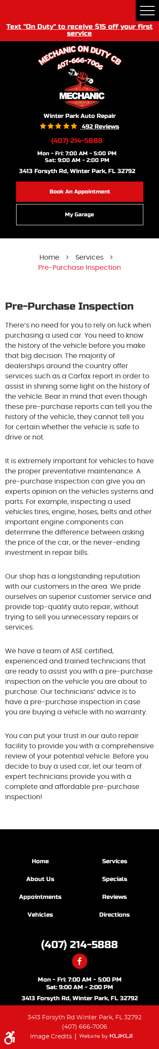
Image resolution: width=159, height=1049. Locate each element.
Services (89, 257)
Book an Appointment (80, 191)
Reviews (114, 897)
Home (49, 257)
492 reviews (99, 126)
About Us (40, 879)
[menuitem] (42, 861)
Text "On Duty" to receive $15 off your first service (79, 29)
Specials (114, 879)
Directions (114, 914)
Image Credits (52, 1036)
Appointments (40, 897)
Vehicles (40, 914)
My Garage (79, 214)
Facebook (79, 961)
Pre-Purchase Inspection (79, 267)
